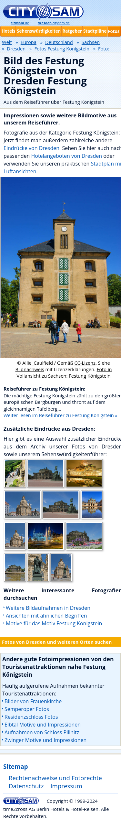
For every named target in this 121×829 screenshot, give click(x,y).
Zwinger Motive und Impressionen (45, 740)
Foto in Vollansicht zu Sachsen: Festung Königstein (64, 372)
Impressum (66, 786)
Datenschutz (26, 786)
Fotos (113, 31)
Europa (28, 42)
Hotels (8, 31)
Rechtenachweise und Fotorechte (55, 778)
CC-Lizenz (85, 363)
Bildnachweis (29, 369)
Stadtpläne (95, 31)
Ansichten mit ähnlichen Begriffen (46, 615)
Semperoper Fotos (27, 709)
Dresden (16, 48)
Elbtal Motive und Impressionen (43, 724)
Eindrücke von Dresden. (32, 148)
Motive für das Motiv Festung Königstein (54, 623)
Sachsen (91, 42)
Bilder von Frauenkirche (33, 701)
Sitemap (15, 766)
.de (20, 23)
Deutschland (59, 42)
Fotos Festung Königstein (61, 48)
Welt (7, 42)
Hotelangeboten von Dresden (66, 155)
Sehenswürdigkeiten (39, 31)
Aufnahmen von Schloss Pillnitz (42, 732)
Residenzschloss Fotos (31, 716)
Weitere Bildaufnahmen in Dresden (48, 607)
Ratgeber (72, 31)
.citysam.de (54, 23)
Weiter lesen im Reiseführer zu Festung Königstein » (60, 415)
